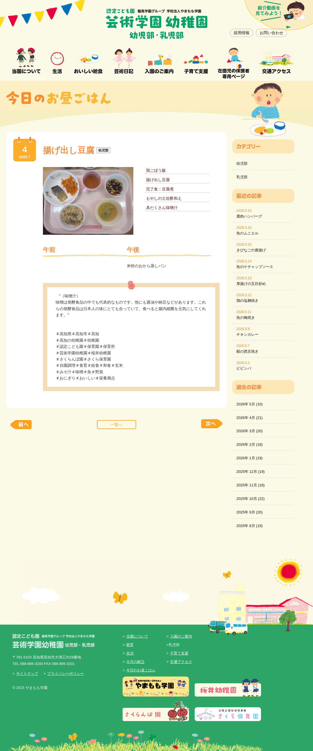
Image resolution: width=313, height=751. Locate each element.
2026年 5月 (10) (249, 404)
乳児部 (241, 177)
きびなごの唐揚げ (251, 250)
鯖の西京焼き (247, 351)
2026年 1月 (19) (249, 458)
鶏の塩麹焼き (247, 300)
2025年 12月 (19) (250, 471)
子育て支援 (179, 653)
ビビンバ (243, 368)
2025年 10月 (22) (250, 499)
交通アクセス (181, 662)
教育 (130, 645)
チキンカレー (247, 334)
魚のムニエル (247, 233)
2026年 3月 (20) (249, 431)
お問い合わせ (271, 32)
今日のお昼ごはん (141, 670)
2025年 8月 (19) (249, 526)
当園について (137, 636)
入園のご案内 (181, 636)
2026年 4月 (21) (249, 418)
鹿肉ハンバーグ (249, 216)
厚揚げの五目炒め (251, 284)
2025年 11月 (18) (250, 485)
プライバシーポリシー (65, 673)
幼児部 (241, 163)
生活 (130, 653)
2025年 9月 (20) (249, 512)
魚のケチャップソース (254, 267)
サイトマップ (27, 673)
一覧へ (116, 424)
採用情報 (241, 32)
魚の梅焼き (245, 317)
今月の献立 (135, 662)
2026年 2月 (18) (249, 444)
